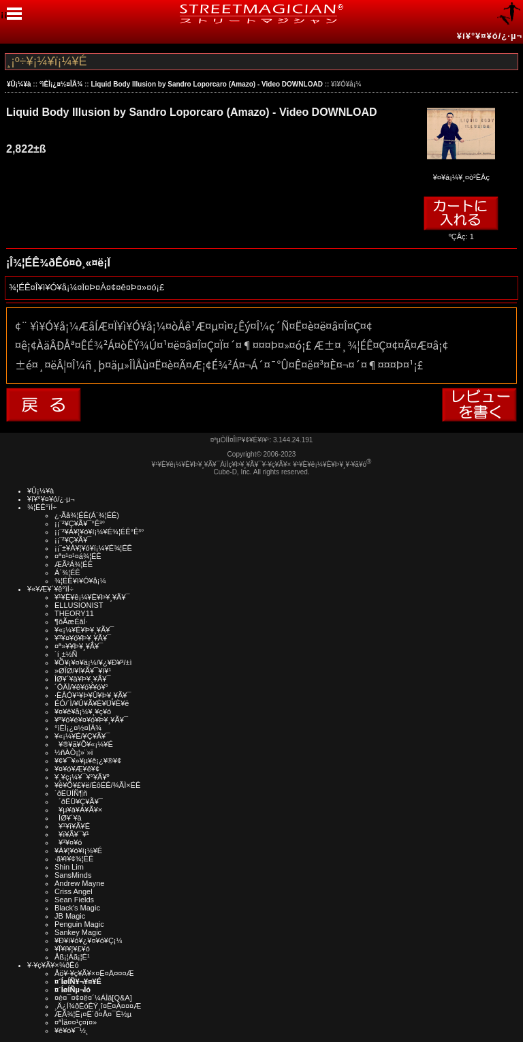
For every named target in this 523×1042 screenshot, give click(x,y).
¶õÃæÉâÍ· (71, 621)
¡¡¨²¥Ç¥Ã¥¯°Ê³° (79, 523)
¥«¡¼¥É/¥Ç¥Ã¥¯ (82, 736)
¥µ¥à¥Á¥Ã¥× (78, 810)
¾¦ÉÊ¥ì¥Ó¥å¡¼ (80, 581)
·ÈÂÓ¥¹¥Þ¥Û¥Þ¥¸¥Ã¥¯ (92, 695)
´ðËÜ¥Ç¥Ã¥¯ (78, 801)
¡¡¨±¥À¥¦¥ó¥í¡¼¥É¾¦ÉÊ (93, 548)
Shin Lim (69, 867)
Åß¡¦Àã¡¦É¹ (72, 957)
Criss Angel (73, 891)
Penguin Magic (79, 924)
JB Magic (69, 916)
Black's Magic (77, 908)
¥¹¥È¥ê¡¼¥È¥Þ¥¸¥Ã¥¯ (92, 597)
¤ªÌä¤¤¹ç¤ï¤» (75, 1022)
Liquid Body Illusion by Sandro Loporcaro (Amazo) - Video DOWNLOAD (206, 84)
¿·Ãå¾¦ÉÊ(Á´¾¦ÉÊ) (86, 515)
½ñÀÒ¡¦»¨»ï (73, 752)
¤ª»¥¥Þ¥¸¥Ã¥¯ (78, 646)
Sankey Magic (77, 932)
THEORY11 (74, 613)
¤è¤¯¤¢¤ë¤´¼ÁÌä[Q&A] (93, 998)
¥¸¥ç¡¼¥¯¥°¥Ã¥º (82, 777)
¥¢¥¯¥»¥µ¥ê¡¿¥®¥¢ (87, 760)
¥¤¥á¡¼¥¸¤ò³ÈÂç (461, 172)
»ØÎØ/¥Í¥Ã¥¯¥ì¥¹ (82, 670)
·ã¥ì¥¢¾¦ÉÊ (73, 859)
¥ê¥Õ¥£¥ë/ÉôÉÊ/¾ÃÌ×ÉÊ (97, 785)
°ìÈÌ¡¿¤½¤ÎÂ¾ (60, 84)
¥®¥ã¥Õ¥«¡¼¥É (83, 744)
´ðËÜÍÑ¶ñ (70, 793)
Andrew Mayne (79, 883)
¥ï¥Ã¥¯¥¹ (71, 834)
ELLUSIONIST (79, 605)
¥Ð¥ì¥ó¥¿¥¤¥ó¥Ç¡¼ (88, 940)
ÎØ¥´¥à (68, 818)
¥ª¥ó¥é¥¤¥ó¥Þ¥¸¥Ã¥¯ (91, 720)
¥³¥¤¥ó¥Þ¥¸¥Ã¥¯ (82, 638)
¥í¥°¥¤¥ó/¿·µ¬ (489, 36)
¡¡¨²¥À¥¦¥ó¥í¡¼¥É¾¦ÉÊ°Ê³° (99, 531)
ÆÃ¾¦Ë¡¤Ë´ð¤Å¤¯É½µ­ (92, 1014)
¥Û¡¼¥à (19, 84)
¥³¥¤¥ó (68, 842)
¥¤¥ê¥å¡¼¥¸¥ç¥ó (82, 711)
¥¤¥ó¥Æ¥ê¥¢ (76, 769)
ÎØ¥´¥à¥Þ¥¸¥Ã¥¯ (82, 679)
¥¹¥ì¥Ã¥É (72, 826)
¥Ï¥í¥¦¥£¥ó (72, 949)
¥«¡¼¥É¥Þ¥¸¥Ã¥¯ (84, 630)
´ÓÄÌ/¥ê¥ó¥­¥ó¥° (81, 687)
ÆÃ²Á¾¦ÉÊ (73, 564)
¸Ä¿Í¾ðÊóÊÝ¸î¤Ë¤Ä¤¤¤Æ (97, 1006)
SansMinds (72, 875)
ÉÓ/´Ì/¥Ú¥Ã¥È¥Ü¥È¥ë (91, 703)
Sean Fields (74, 899)
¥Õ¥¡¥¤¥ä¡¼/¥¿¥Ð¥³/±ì (93, 662)
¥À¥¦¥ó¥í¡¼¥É (78, 850)
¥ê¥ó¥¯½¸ (71, 1030)
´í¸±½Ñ (66, 654)
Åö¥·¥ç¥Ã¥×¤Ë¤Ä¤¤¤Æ (94, 973)
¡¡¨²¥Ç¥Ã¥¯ (72, 540)
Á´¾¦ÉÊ (67, 572)
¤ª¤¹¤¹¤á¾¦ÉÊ (77, 556)
